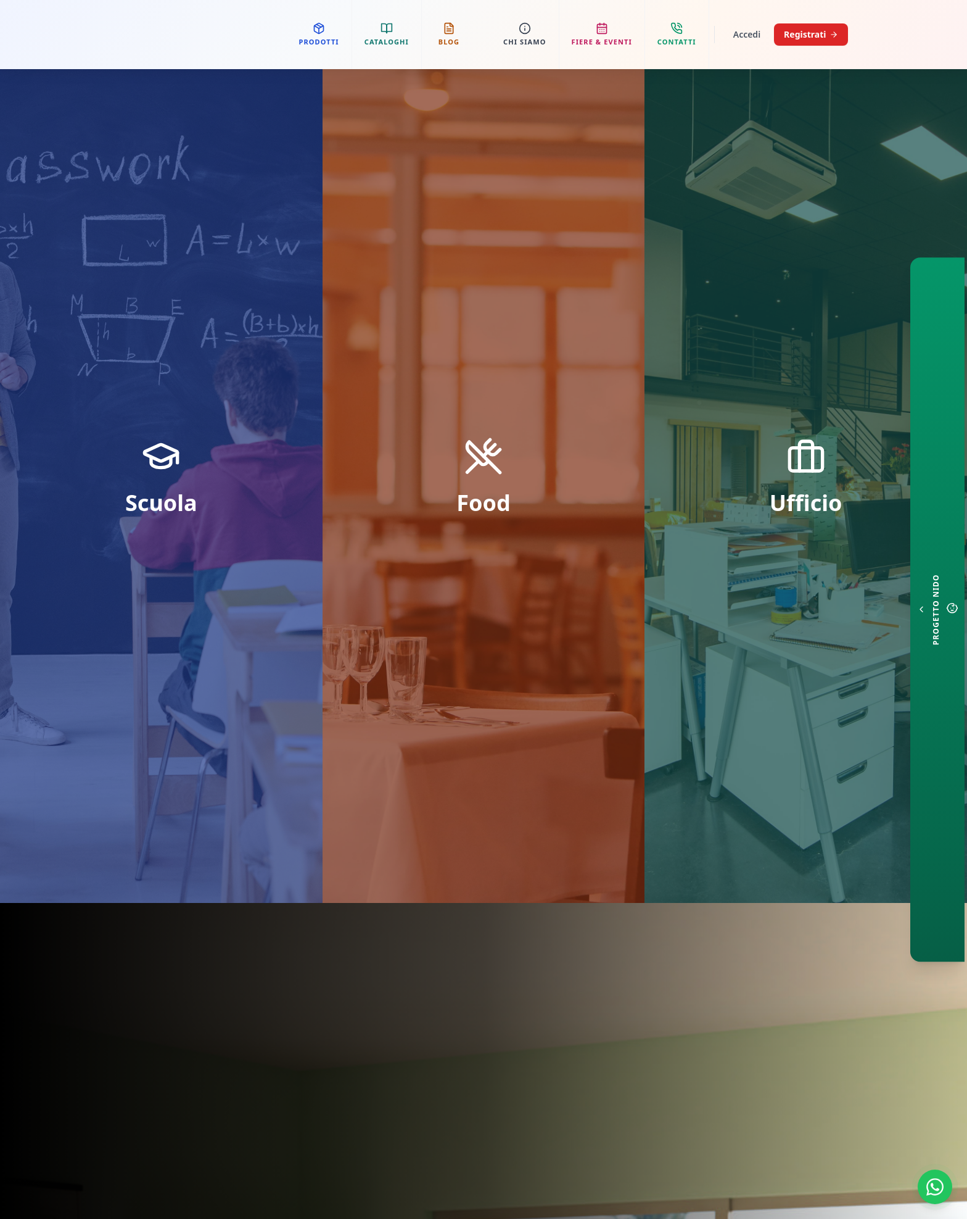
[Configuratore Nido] (937, 609)
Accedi (746, 34)
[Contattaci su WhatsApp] (935, 1187)
